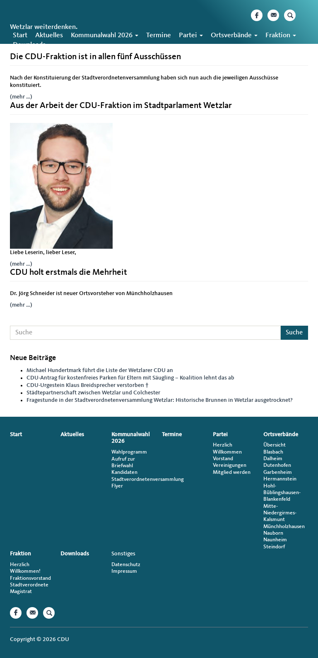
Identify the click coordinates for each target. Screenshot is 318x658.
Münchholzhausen (284, 526)
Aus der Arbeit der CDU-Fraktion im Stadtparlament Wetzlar (121, 105)
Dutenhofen (277, 465)
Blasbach (273, 452)
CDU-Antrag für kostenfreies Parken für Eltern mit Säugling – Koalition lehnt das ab (130, 378)
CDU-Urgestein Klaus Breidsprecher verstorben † (87, 385)
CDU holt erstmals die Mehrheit (68, 272)
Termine (158, 35)
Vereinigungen (229, 465)
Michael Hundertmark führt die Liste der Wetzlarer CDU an (99, 370)
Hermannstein (279, 479)
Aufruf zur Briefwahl (123, 462)
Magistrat (21, 591)
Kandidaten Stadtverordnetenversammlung (133, 476)
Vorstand (223, 458)
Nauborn (273, 533)
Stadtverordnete (29, 585)
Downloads (29, 44)
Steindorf (274, 547)
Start (20, 35)
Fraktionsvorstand (30, 578)
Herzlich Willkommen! (25, 568)
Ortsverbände (234, 35)
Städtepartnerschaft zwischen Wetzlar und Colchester (93, 393)
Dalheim (272, 458)
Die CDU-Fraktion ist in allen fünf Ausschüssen (95, 57)
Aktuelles (49, 35)
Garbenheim (277, 472)
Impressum (124, 571)
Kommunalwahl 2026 (104, 35)
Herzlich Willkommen (227, 448)
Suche (294, 332)
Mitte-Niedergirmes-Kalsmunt (279, 513)
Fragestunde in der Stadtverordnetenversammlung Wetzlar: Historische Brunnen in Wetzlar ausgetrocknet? (159, 400)
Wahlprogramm (129, 452)
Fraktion (280, 35)
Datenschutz (125, 564)
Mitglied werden (232, 472)
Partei (191, 35)
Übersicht (274, 445)
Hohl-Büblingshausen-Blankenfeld (282, 492)
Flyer (117, 486)
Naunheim (275, 540)
